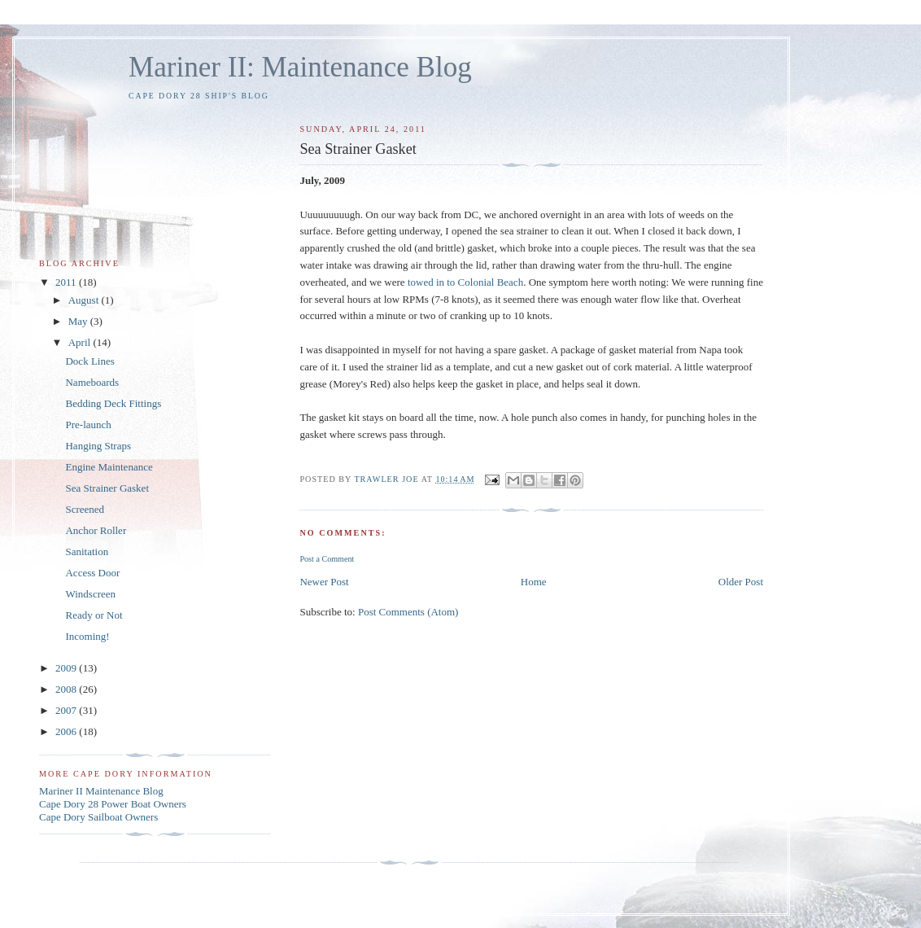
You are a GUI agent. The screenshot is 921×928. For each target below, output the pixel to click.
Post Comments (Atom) (408, 612)
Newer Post (323, 582)
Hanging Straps (98, 446)
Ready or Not (93, 615)
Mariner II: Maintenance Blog (300, 67)
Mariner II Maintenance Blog (101, 791)
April (81, 342)
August (85, 300)
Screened (84, 509)
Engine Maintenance (108, 467)
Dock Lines (89, 361)
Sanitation (86, 551)
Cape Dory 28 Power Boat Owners (112, 804)
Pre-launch (88, 424)
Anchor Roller (95, 530)
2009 (67, 668)
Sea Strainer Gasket (107, 488)
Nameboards (92, 382)
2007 (67, 710)
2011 (67, 282)
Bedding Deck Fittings (113, 403)
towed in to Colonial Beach (465, 282)
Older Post (740, 582)
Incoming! (87, 636)
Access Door (92, 573)
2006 (67, 731)
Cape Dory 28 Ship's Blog (199, 95)
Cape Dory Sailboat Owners (98, 817)
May (79, 321)
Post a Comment (326, 558)
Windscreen (90, 594)
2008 (67, 689)
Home (534, 582)
